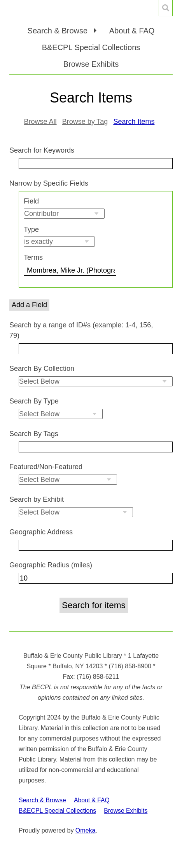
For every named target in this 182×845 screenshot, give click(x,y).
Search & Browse (42, 800)
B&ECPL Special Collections (91, 47)
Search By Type (34, 401)
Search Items (133, 121)
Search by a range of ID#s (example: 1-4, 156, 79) (81, 330)
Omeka (85, 830)
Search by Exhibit (36, 499)
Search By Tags (33, 434)
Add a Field (29, 305)
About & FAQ (132, 30)
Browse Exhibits (91, 64)
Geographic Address (41, 532)
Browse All (40, 121)
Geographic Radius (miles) (50, 565)
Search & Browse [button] (59, 30)
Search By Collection (41, 368)
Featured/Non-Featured (45, 467)
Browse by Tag (85, 121)
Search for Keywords (41, 150)
